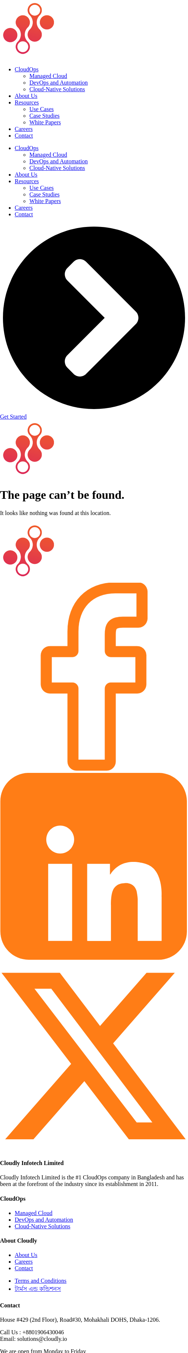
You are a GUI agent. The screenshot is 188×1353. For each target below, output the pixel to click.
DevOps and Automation (58, 82)
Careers (24, 129)
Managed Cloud (48, 76)
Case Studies (44, 116)
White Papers (45, 122)
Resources (27, 102)
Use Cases (41, 109)
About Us (26, 96)
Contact (24, 135)
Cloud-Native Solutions (57, 89)
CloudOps (27, 69)
